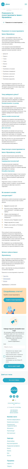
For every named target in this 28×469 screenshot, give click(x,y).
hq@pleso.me (10, 463)
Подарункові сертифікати (13, 446)
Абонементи (10, 428)
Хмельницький (6, 278)
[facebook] (11, 396)
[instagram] (17, 396)
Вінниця (5, 281)
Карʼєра (9, 450)
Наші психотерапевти (12, 443)
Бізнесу (9, 448)
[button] (14, 22)
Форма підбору (10, 441)
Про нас (9, 455)
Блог (8, 453)
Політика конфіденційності (13, 419)
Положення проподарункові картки (12, 425)
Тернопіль (5, 276)
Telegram (9, 466)
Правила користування (12, 422)
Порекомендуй (10, 430)
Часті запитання (11, 433)
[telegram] (14, 396)
